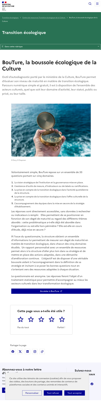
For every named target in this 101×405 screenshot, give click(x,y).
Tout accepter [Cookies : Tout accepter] (74, 393)
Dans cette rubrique (50, 46)
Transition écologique (10, 17)
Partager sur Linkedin (27, 300)
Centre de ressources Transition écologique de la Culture (44, 17)
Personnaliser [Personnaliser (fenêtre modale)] (32, 393)
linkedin (84, 333)
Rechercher (90, 3)
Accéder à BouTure (49, 240)
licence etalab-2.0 (55, 401)
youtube (84, 340)
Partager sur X (20, 300)
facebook (92, 333)
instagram (77, 340)
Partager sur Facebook (12, 300)
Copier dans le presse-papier (42, 300)
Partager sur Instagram (34, 300)
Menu (97, 3)
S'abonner (9, 339)
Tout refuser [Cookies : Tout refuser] (53, 393)
